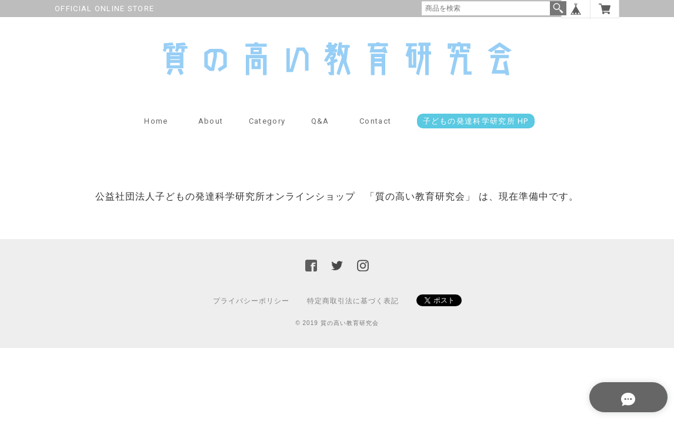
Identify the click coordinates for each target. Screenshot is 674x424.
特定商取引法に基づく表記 (353, 311)
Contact (375, 132)
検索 (558, 8)
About (210, 132)
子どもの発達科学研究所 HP (476, 132)
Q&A (320, 132)
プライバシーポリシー (251, 311)
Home (156, 132)
